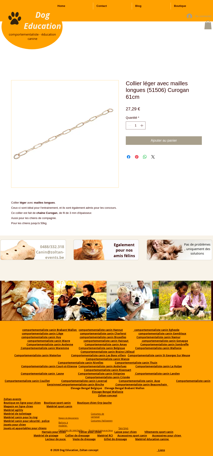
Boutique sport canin (57, 403)
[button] (208, 24)
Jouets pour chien (15, 424)
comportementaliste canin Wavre (48, 341)
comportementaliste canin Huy (41, 337)
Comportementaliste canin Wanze (107, 359)
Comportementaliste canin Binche (82, 384)
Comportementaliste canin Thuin (136, 362)
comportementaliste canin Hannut (101, 330)
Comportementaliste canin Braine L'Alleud (108, 352)
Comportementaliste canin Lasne (42, 373)
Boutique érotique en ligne (101, 430)
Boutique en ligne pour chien (22, 403)
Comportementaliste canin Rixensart (107, 370)
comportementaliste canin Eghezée (156, 330)
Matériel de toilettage (17, 414)
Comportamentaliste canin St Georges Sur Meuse (159, 355)
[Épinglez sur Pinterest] (136, 156)
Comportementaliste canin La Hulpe (158, 366)
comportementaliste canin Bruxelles (103, 337)
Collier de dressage (77, 435)
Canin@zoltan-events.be (50, 254)
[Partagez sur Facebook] (128, 156)
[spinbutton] (136, 125)
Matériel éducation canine (152, 439)
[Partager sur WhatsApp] (144, 156)
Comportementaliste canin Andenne (50, 344)
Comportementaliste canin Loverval (84, 381)
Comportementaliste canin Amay (106, 344)
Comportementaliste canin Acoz (139, 381)
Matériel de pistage (46, 435)
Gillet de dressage (115, 439)
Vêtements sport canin (158, 432)
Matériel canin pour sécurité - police (27, 421)
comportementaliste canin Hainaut (106, 341)
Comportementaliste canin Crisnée (107, 377)
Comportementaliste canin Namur (158, 337)
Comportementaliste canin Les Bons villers (98, 355)
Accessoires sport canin (132, 435)
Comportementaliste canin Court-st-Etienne (49, 366)
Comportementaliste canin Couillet (27, 381)
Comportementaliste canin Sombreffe (164, 344)
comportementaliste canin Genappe (164, 341)
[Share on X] (153, 156)
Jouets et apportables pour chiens (25, 428)
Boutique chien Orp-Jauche (94, 403)
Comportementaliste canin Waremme (45, 348)
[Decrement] (129, 125)
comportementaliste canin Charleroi (103, 333)
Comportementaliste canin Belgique (102, 348)
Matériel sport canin (59, 406)
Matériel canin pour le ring (21, 417)
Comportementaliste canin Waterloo (37, 355)
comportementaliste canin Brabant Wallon (49, 330)
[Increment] (142, 125)
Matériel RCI (105, 435)
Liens (161, 450)
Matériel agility (13, 410)
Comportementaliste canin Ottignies (101, 373)
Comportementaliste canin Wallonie (158, 348)
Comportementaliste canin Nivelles (80, 362)
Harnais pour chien (54, 432)
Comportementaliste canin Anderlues (102, 366)
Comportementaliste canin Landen (157, 373)
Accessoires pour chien (167, 435)
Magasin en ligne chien (18, 406)
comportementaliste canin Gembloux (162, 333)
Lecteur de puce (55, 439)
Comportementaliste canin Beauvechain (141, 384)
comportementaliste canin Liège (42, 333)
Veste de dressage (84, 439)
